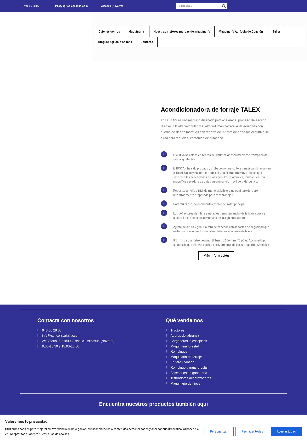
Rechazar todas (252, 431)
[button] (30, 6)
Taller (276, 31)
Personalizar (219, 431)
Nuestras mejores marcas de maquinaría (182, 31)
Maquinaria (136, 31)
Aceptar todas (286, 431)
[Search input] (199, 6)
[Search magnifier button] (224, 6)
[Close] (304, 417)
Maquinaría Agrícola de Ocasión (241, 31)
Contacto (147, 42)
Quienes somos (109, 31)
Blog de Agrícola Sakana (115, 42)
